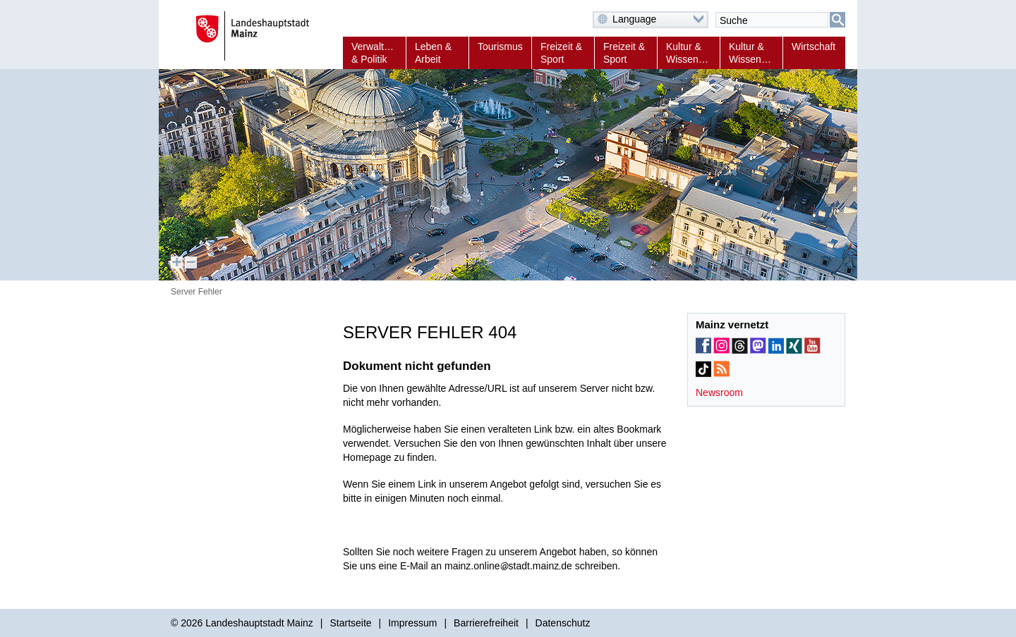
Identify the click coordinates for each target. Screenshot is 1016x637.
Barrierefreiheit (486, 623)
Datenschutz (563, 623)
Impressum (412, 623)
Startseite (350, 623)
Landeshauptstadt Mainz (259, 623)
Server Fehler (196, 292)
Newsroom (719, 392)
